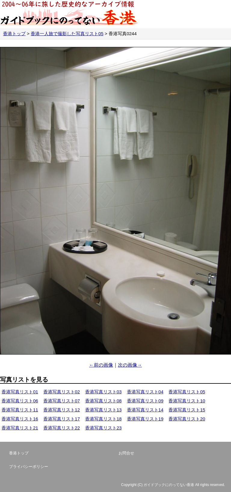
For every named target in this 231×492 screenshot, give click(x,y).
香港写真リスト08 (103, 400)
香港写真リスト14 (145, 409)
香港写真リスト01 (20, 391)
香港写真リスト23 (103, 427)
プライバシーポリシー (28, 466)
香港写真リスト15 (186, 409)
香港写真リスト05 (186, 391)
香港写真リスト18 (103, 418)
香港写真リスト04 (145, 391)
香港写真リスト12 (61, 409)
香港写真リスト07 (61, 400)
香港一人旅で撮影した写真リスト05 (67, 33)
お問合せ (126, 453)
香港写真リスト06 (20, 400)
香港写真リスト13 (103, 409)
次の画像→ (130, 364)
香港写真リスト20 (186, 418)
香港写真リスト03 (103, 391)
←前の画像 (101, 364)
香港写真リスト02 (61, 391)
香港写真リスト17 (61, 418)
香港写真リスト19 (145, 418)
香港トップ (14, 33)
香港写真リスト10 (186, 400)
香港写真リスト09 (145, 400)
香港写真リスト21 (20, 427)
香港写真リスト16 (20, 418)
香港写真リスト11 (20, 409)
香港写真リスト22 (61, 427)
